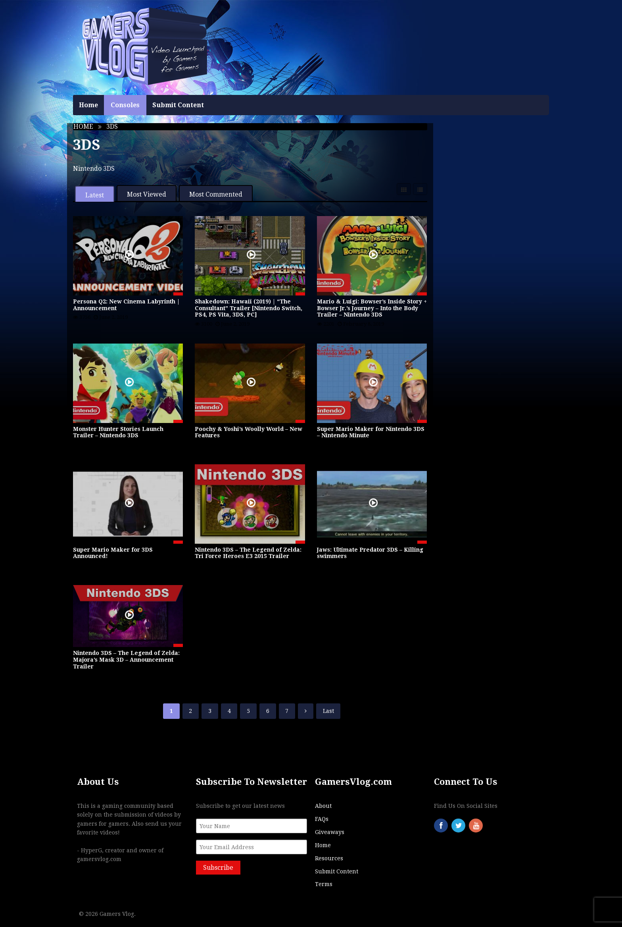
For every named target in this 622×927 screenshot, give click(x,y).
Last (328, 711)
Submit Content (178, 105)
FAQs (321, 819)
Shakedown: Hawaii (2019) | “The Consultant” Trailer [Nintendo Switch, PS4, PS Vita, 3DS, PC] (248, 308)
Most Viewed (146, 194)
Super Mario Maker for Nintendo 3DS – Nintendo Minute (370, 432)
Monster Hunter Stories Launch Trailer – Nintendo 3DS (118, 432)
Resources (329, 858)
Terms (323, 884)
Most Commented (215, 194)
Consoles (125, 105)
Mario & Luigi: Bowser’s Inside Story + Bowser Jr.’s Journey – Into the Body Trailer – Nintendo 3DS (372, 308)
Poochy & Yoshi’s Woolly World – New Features (248, 432)
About (323, 806)
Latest (94, 195)
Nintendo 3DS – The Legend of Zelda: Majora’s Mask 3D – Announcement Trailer (126, 660)
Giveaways (329, 832)
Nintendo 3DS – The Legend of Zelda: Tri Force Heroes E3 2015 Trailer (248, 553)
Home (88, 105)
